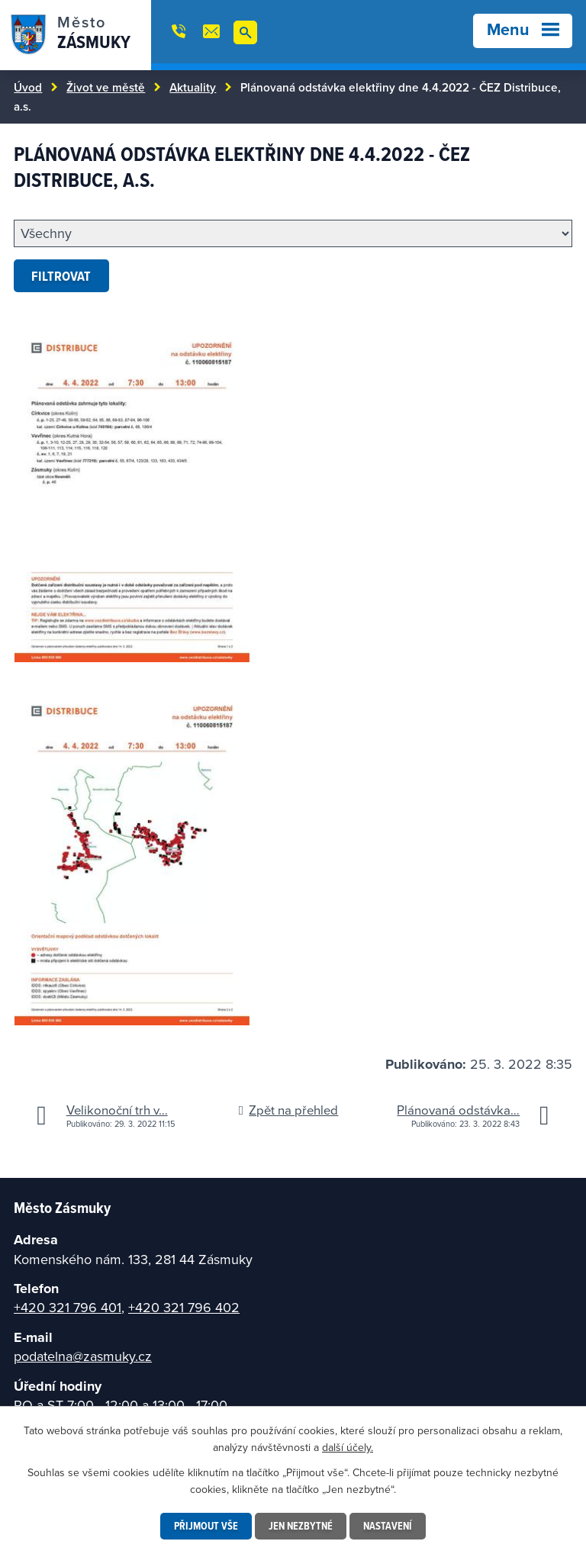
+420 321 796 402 (184, 1307)
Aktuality (192, 87)
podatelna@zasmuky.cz (83, 1356)
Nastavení (387, 1525)
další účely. (347, 1447)
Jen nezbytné (301, 1525)
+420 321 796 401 (67, 1307)
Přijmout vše (206, 1525)
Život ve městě (105, 87)
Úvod (28, 87)
